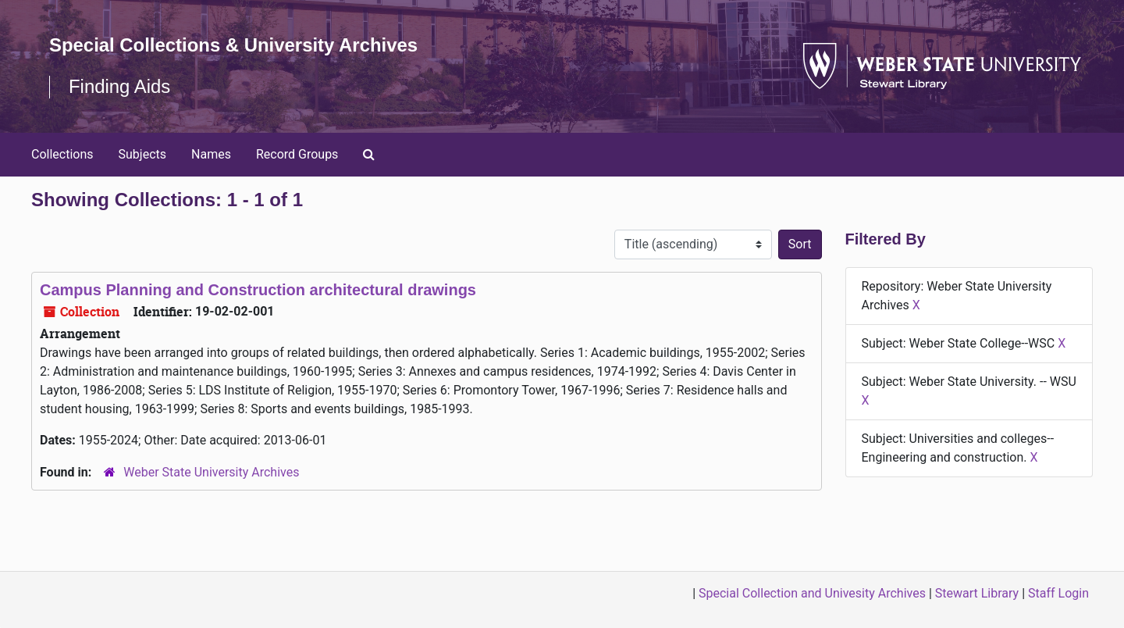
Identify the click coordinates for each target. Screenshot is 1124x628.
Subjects (142, 154)
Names (211, 154)
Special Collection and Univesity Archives (812, 593)
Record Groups (297, 154)
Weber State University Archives (211, 472)
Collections (62, 154)
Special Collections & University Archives (234, 44)
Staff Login (1058, 593)
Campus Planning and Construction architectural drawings (258, 289)
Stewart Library (977, 593)
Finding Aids (120, 86)
